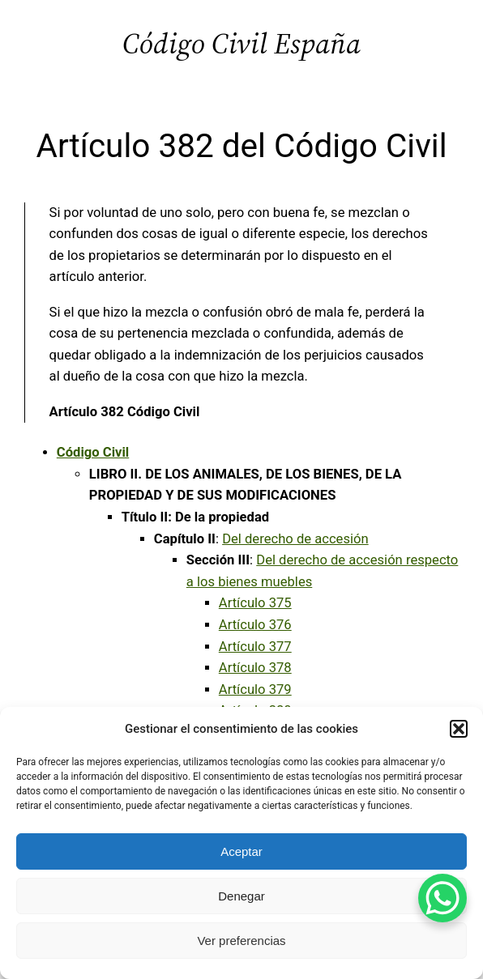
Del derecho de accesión (295, 539)
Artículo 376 (255, 624)
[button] (459, 729)
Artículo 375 (255, 603)
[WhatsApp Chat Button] (442, 898)
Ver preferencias (241, 940)
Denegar (241, 896)
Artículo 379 (255, 689)
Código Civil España (241, 43)
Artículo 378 (255, 667)
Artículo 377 (255, 646)
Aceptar (241, 851)
